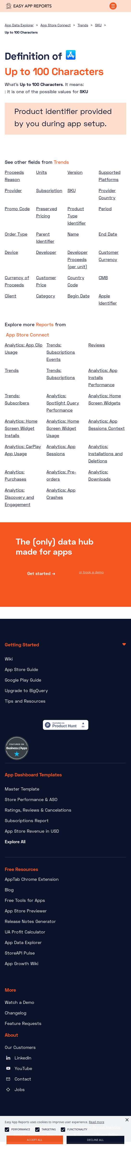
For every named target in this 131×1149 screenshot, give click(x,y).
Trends (83, 25)
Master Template (22, 788)
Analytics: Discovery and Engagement (19, 497)
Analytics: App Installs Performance (102, 377)
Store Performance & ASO (31, 799)
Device (11, 252)
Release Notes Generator (30, 921)
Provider (13, 190)
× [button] (127, 1120)
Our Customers (20, 1047)
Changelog (15, 1012)
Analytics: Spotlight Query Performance (62, 403)
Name (73, 234)
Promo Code (17, 208)
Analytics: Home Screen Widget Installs (21, 428)
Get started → (41, 574)
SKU (98, 25)
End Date (108, 234)
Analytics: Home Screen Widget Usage (62, 428)
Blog (9, 889)
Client (10, 295)
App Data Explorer (19, 25)
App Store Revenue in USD (32, 831)
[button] (113, 6)
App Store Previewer (26, 910)
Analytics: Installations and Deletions (105, 453)
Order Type (16, 234)
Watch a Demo (19, 1002)
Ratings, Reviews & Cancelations (38, 810)
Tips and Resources (25, 701)
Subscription (49, 190)
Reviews (96, 344)
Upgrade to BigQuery (26, 690)
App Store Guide (21, 669)
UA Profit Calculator (25, 931)
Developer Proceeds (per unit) (78, 259)
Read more (96, 1122)
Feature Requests (23, 1023)
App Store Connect (55, 25)
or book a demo (91, 573)
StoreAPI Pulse (20, 953)
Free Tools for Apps (25, 900)
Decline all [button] (95, 1140)
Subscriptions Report (27, 820)
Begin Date (79, 295)
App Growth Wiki (21, 963)
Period (105, 208)
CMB (103, 277)
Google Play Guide (23, 680)
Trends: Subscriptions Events (60, 352)
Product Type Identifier (77, 216)
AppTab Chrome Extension (32, 879)
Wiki (9, 658)
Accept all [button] (35, 1140)
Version (75, 172)
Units (41, 172)
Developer (46, 252)
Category (45, 295)
